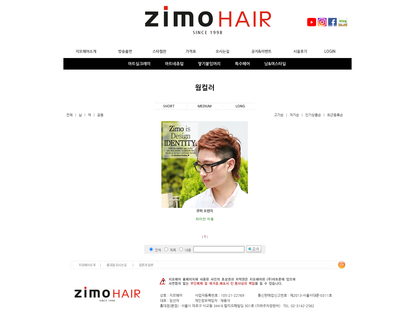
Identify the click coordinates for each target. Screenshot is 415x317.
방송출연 (125, 51)
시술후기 (300, 51)
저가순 (294, 115)
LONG (240, 106)
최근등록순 (335, 115)
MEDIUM (205, 106)
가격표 (191, 51)
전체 (69, 115)
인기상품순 (313, 115)
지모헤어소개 (86, 51)
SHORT (169, 106)
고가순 (279, 115)
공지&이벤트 (261, 51)
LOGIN (330, 51)
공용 (100, 115)
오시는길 (222, 51)
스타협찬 (159, 51)
